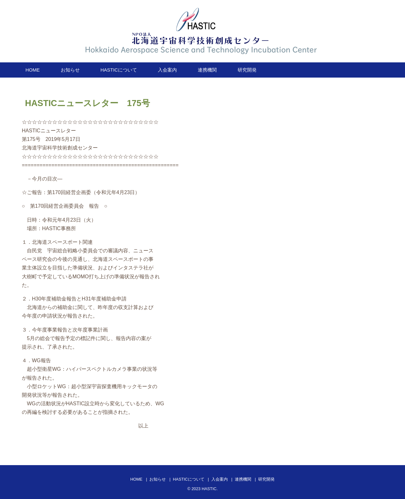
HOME (33, 70)
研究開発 (247, 70)
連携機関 (207, 70)
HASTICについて (119, 70)
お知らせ (70, 70)
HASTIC (209, 488)
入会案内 (167, 70)
